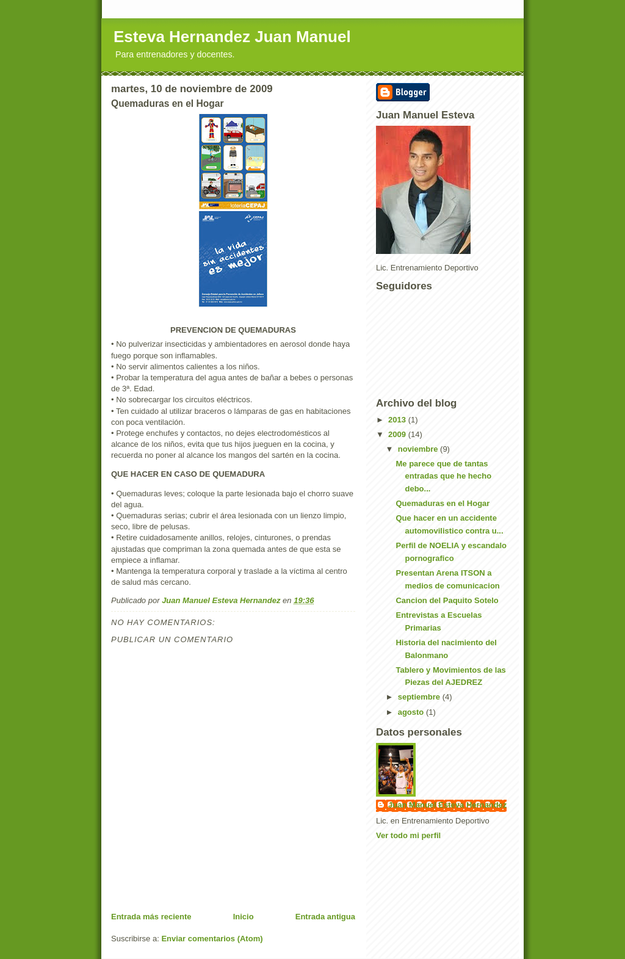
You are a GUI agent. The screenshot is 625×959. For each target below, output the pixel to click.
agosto (412, 712)
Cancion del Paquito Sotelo (447, 600)
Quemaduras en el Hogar (443, 503)
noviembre (419, 449)
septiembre (420, 696)
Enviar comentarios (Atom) (211, 938)
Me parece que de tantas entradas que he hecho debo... (443, 476)
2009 (398, 434)
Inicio (243, 916)
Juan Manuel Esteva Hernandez (447, 804)
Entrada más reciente (151, 916)
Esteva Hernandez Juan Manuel (232, 36)
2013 (398, 419)
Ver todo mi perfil (408, 835)
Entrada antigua (325, 916)
